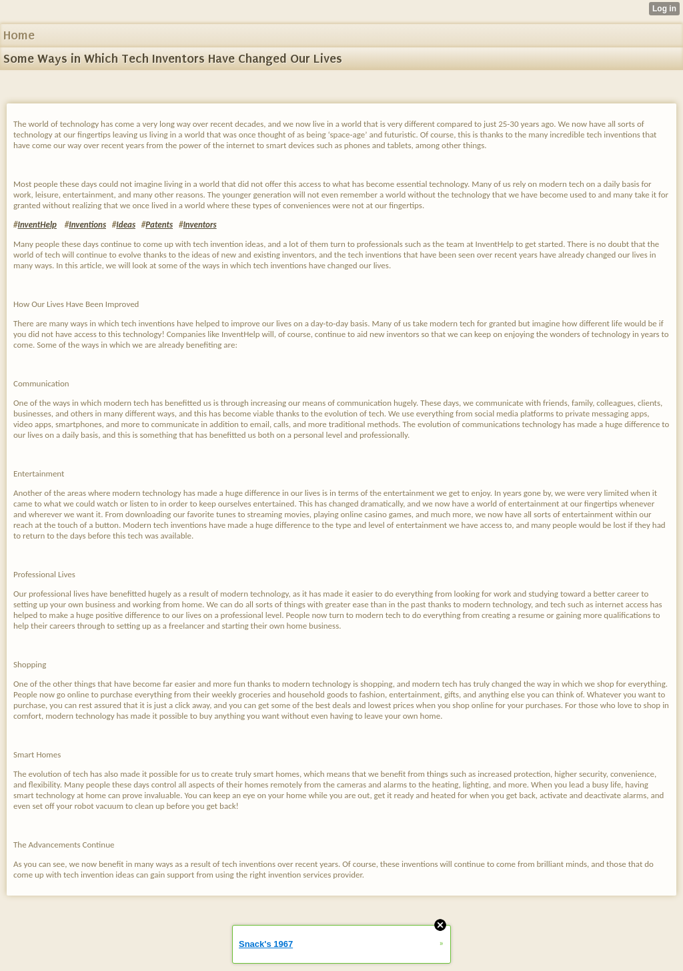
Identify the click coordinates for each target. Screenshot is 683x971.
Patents (159, 225)
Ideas (125, 225)
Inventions (87, 225)
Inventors (199, 225)
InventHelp (37, 225)
